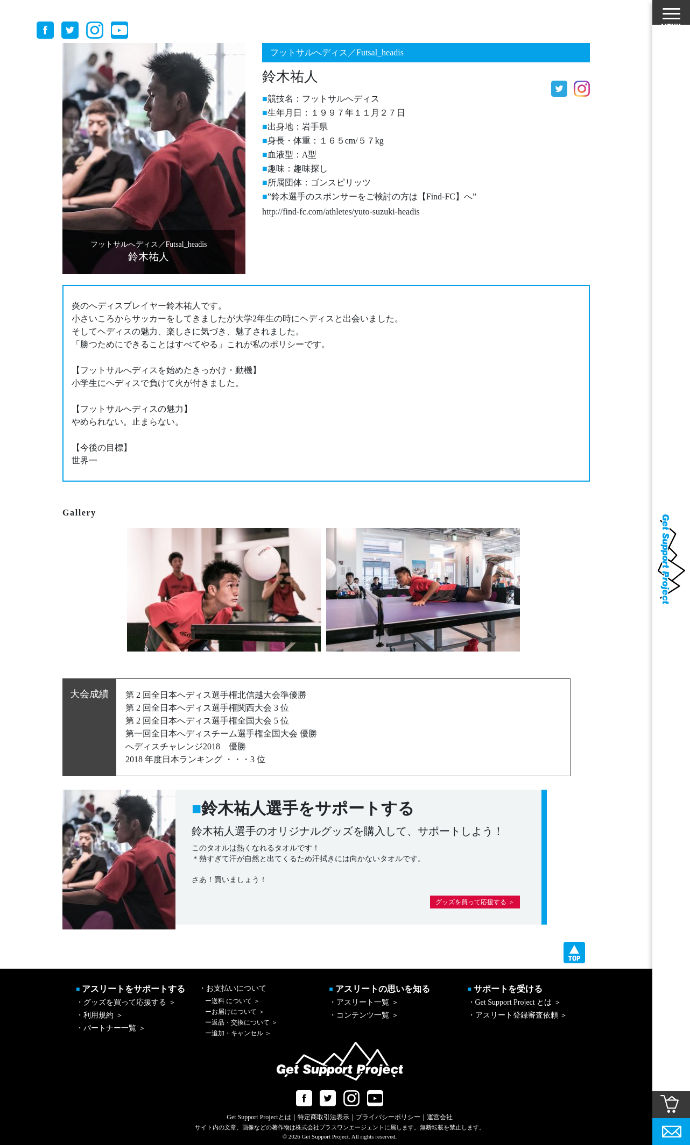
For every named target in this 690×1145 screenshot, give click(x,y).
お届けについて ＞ (235, 1011)
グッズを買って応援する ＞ (475, 902)
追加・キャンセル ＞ (238, 1033)
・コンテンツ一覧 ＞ (364, 1015)
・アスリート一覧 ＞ (364, 1002)
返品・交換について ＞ (241, 1022)
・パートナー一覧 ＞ (111, 1028)
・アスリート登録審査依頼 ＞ (518, 1015)
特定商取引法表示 (323, 1117)
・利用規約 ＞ (99, 1015)
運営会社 (440, 1117)
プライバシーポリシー (388, 1117)
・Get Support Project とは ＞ (514, 1002)
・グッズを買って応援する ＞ (126, 1002)
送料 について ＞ (232, 1001)
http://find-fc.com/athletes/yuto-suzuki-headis (341, 211)
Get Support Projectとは (259, 1117)
